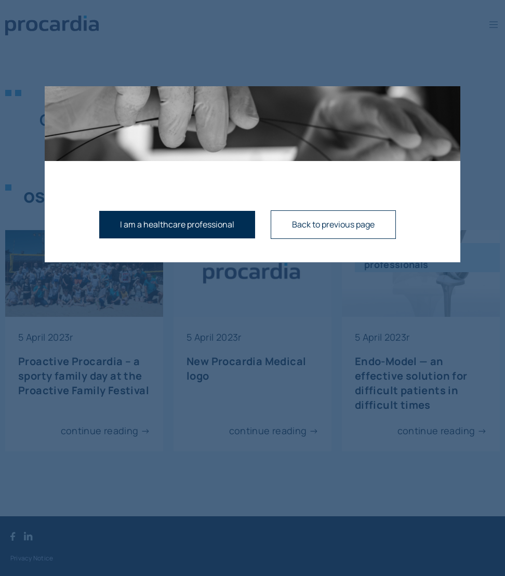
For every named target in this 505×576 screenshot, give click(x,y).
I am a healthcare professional (177, 224)
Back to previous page (333, 224)
